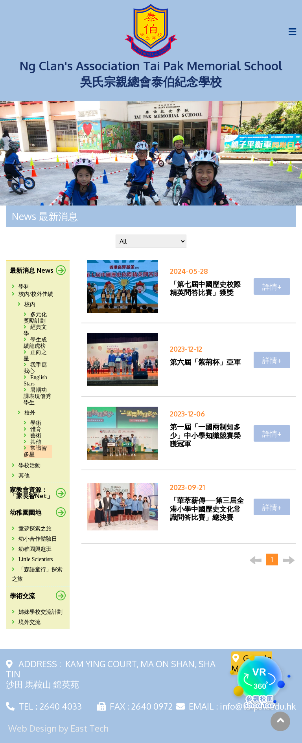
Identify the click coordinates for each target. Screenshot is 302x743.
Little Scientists (32, 559)
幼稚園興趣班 (32, 549)
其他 (20, 476)
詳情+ (272, 286)
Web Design (32, 728)
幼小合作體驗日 (34, 539)
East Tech (89, 728)
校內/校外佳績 (32, 294)
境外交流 (26, 622)
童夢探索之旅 (32, 529)
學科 (20, 287)
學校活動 (26, 465)
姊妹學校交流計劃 (37, 612)
